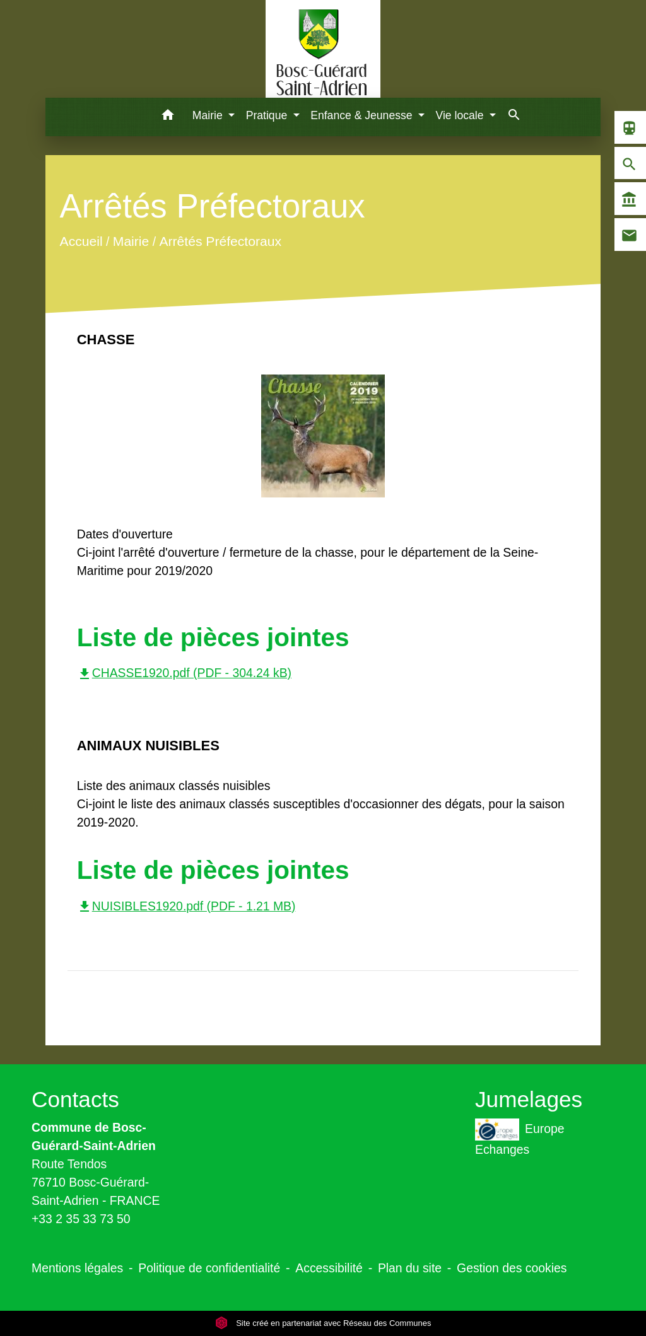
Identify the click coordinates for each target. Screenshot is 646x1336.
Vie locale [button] (461, 115)
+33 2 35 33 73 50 (81, 1219)
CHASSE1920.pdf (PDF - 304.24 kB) (184, 673)
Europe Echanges (519, 1137)
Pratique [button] (268, 115)
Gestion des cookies (512, 1268)
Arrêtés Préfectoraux (220, 242)
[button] (168, 117)
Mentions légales (77, 1268)
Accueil (80, 242)
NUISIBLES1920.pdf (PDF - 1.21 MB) (186, 906)
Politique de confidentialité (209, 1268)
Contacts (75, 1099)
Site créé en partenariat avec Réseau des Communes (323, 1323)
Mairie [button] (209, 115)
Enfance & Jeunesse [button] (362, 115)
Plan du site (410, 1268)
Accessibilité (329, 1268)
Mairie (130, 242)
